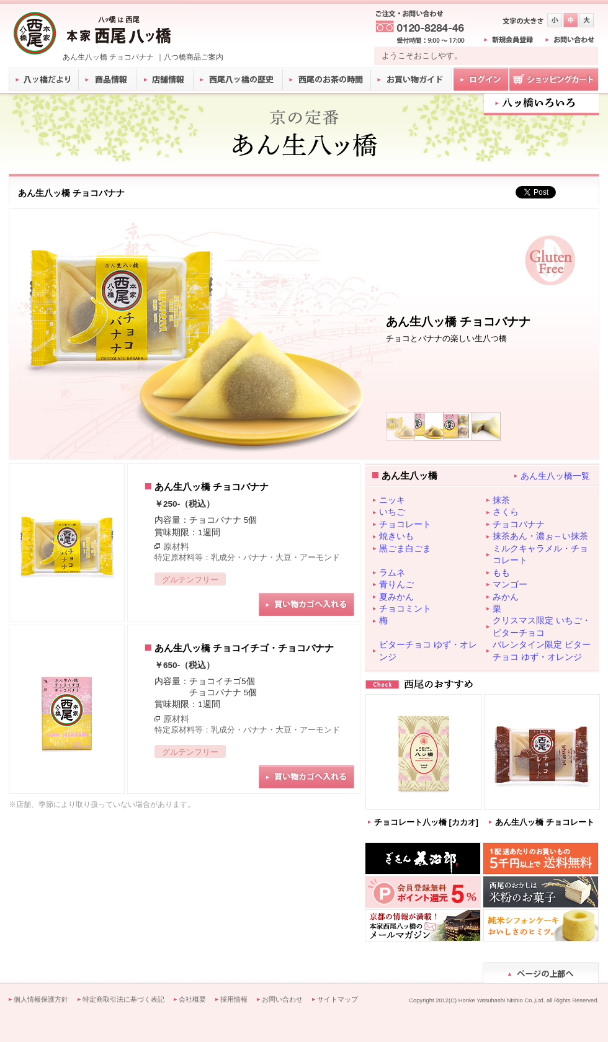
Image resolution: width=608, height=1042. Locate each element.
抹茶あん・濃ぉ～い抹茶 (540, 536)
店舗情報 (166, 79)
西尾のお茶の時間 (327, 79)
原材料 (176, 546)
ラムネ (392, 572)
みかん (506, 597)
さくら (506, 512)
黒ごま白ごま (405, 548)
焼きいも (396, 536)
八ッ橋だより (44, 79)
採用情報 (234, 999)
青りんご (396, 584)
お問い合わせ (282, 999)
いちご (392, 512)
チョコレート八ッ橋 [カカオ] (426, 822)
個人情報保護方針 (41, 999)
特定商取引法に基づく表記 (123, 999)
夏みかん (396, 597)
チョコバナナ (519, 524)
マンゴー (510, 584)
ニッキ (392, 500)
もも (501, 572)
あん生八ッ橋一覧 (555, 476)
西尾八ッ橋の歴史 (238, 79)
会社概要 (192, 999)
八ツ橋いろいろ (541, 103)
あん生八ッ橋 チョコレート (544, 822)
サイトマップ (337, 999)
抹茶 (501, 500)
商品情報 (108, 79)
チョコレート (405, 524)
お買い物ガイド (411, 79)
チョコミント (405, 608)
